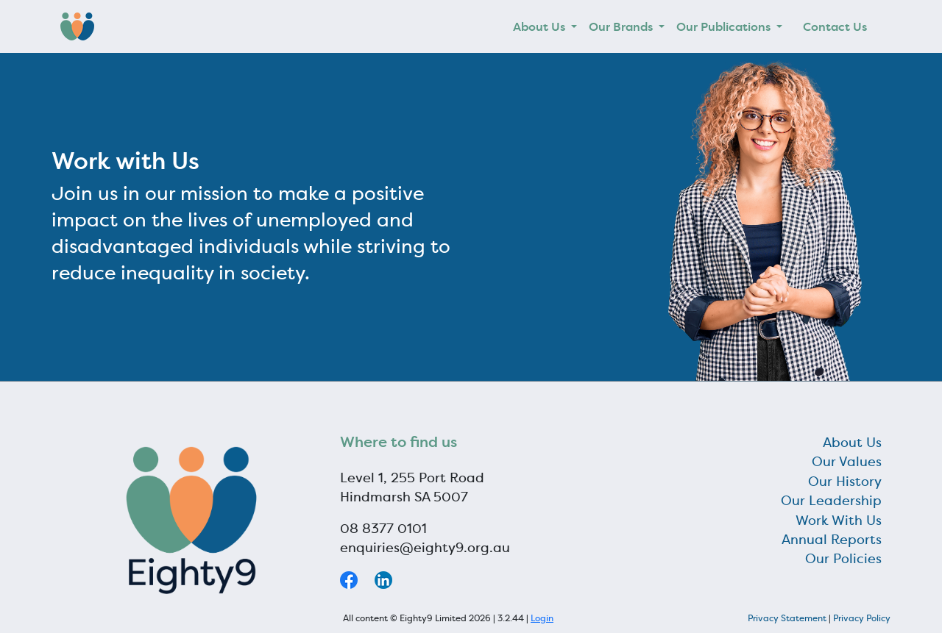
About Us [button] (540, 26)
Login (542, 618)
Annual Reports (832, 539)
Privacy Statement (787, 618)
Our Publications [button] (724, 26)
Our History (845, 481)
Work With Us (839, 520)
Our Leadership (831, 500)
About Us (852, 442)
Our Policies (843, 559)
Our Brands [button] (622, 26)
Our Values (847, 462)
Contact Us (835, 26)
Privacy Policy (861, 618)
